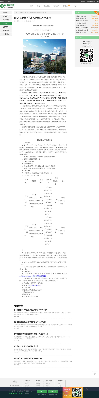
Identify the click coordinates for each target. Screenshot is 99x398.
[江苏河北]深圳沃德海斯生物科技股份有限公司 (31, 334)
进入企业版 (89, 1)
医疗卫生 (6, 16)
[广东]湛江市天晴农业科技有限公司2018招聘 (30, 310)
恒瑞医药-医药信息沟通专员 (82, 30)
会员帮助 (48, 383)
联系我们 (27, 385)
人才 (75, 6)
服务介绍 (48, 385)
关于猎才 (27, 383)
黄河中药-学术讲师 (81, 32)
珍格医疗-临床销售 (81, 16)
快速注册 (53, 391)
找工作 (59, 385)
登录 (94, 1)
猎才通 (65, 6)
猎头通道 (83, 1)
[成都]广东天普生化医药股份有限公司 (28, 358)
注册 (98, 1)
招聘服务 (56, 6)
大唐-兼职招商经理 (81, 23)
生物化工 (6, 23)
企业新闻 (6, 34)
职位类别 (38, 385)
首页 (31, 6)
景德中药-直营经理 (81, 25)
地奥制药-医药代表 (81, 18)
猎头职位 (47, 6)
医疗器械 (6, 19)
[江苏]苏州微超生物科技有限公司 (26, 346)
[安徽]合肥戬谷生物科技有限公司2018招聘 (30, 322)
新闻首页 (6, 12)
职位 (38, 6)
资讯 (17, 12)
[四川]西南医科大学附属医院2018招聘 (36, 12)
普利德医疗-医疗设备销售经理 (82, 20)
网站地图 (38, 383)
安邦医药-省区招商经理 (82, 27)
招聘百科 (6, 27)
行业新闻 (6, 30)
